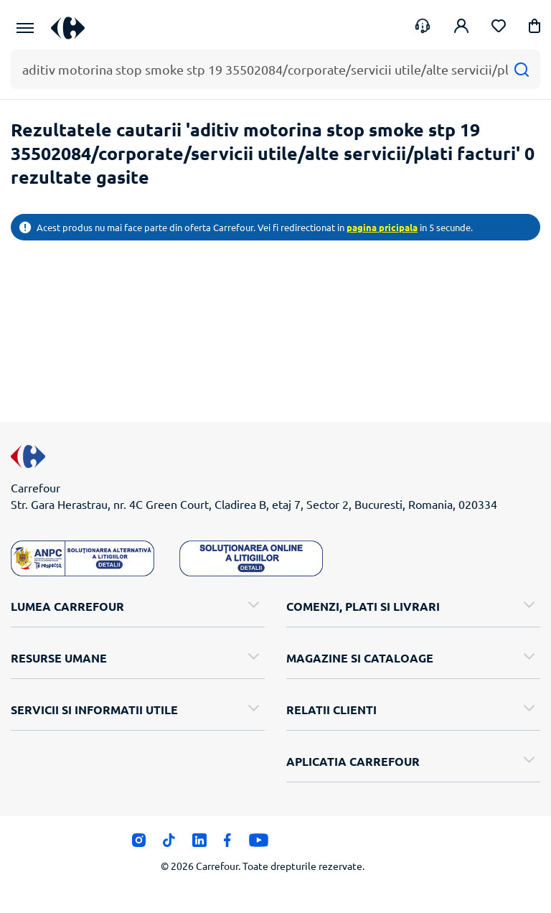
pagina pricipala (382, 227)
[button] (534, 28)
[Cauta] (521, 69)
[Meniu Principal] (25, 28)
